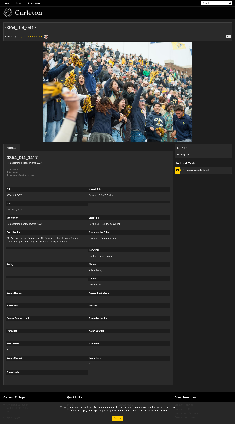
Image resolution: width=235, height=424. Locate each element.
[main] (117, 205)
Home (18, 3)
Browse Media (34, 3)
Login (182, 147)
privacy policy (109, 410)
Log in (6, 3)
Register (183, 154)
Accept (117, 417)
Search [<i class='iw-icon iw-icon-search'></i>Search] (230, 3)
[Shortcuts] (228, 36)
